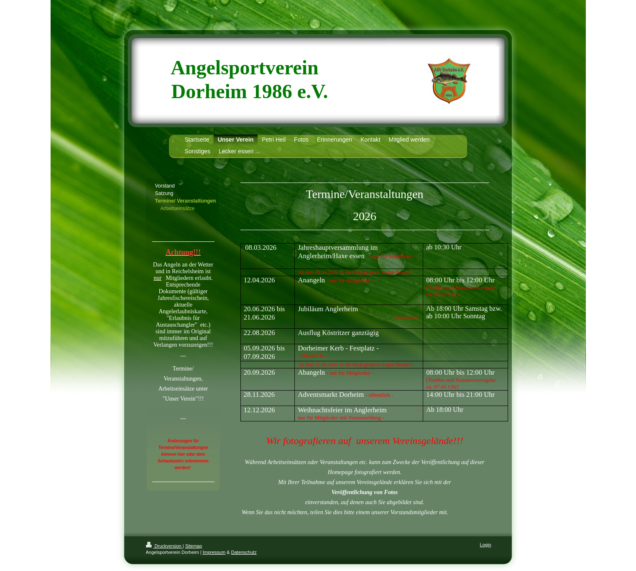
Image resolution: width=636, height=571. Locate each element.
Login (485, 544)
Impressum (214, 552)
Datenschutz (244, 552)
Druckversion (164, 545)
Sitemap (193, 545)
